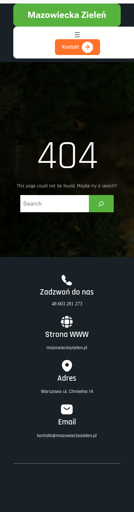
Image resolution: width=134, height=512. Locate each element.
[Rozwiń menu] (77, 34)
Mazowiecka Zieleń (67, 15)
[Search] (101, 203)
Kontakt (70, 47)
